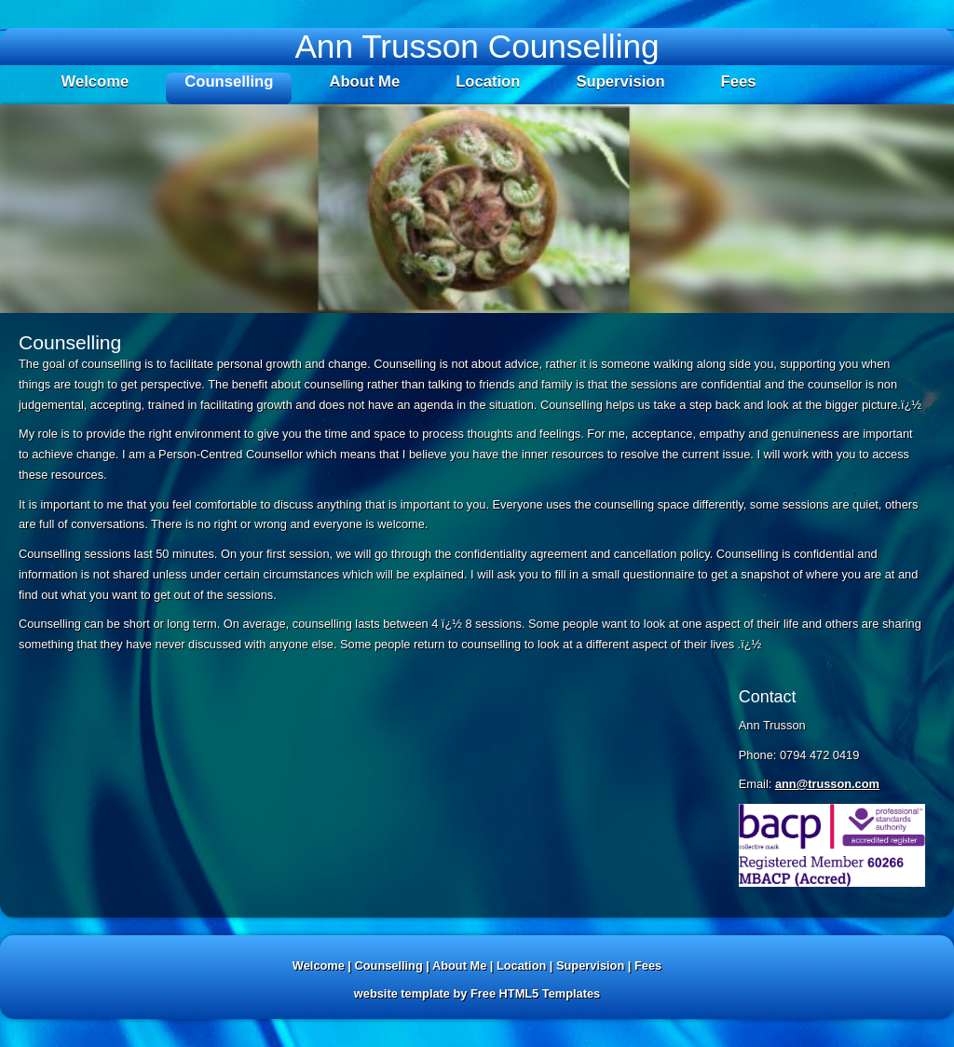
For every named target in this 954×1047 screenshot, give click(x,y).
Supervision (620, 81)
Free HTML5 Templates (535, 993)
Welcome (95, 81)
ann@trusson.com (827, 784)
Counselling (228, 81)
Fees (738, 81)
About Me (364, 81)
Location (488, 81)
